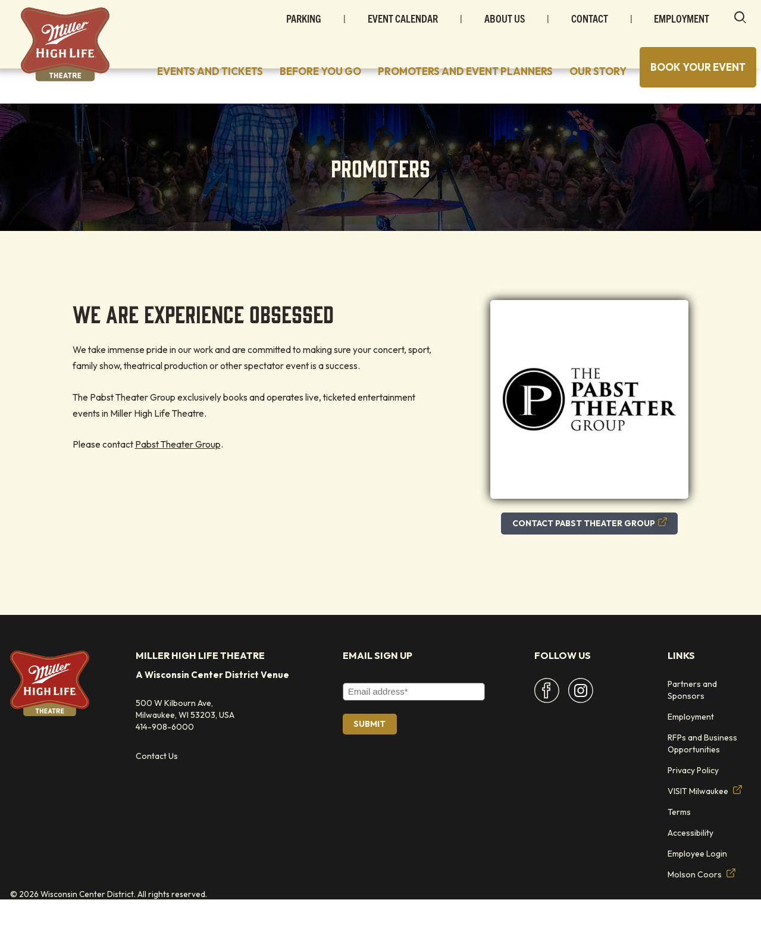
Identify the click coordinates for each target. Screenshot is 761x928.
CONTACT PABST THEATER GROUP (589, 551)
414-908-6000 (165, 754)
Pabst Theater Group (178, 472)
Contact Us (157, 784)
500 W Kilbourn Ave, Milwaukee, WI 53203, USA (185, 737)
